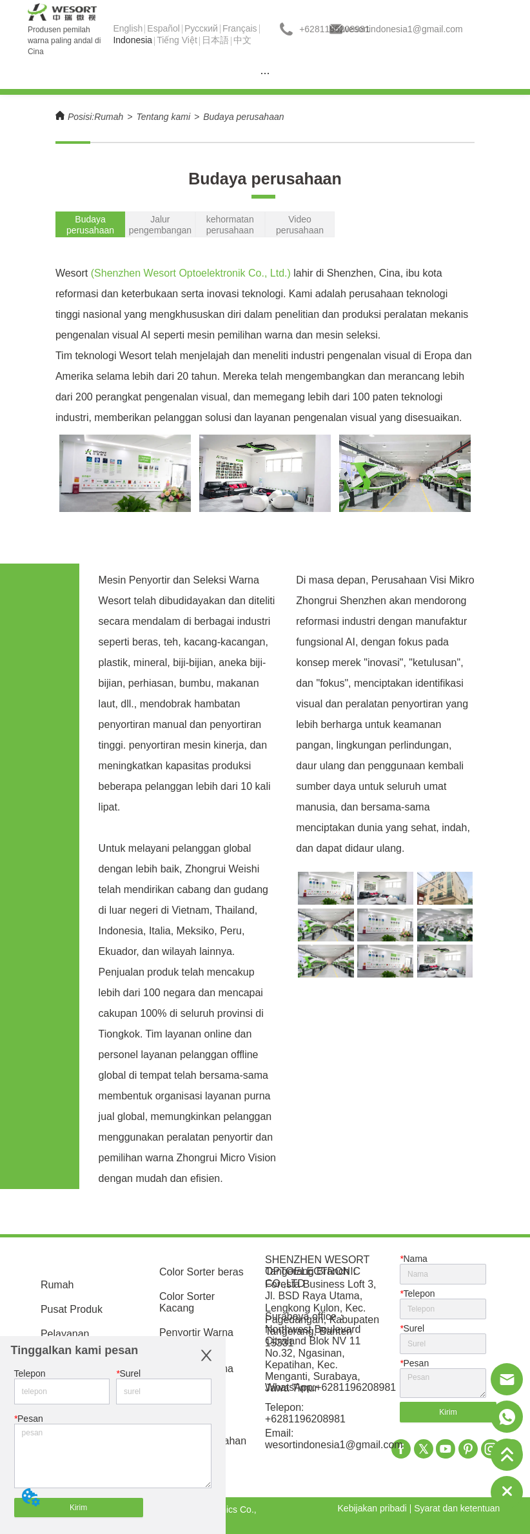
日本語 (215, 40)
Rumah (108, 117)
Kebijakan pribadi (372, 1508)
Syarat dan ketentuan (457, 1508)
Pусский (201, 28)
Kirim (78, 1507)
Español (163, 28)
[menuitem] (265, 73)
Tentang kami (163, 117)
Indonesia (132, 40)
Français (239, 28)
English (127, 28)
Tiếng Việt (177, 40)
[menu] (265, 73)
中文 (242, 40)
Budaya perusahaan (243, 117)
